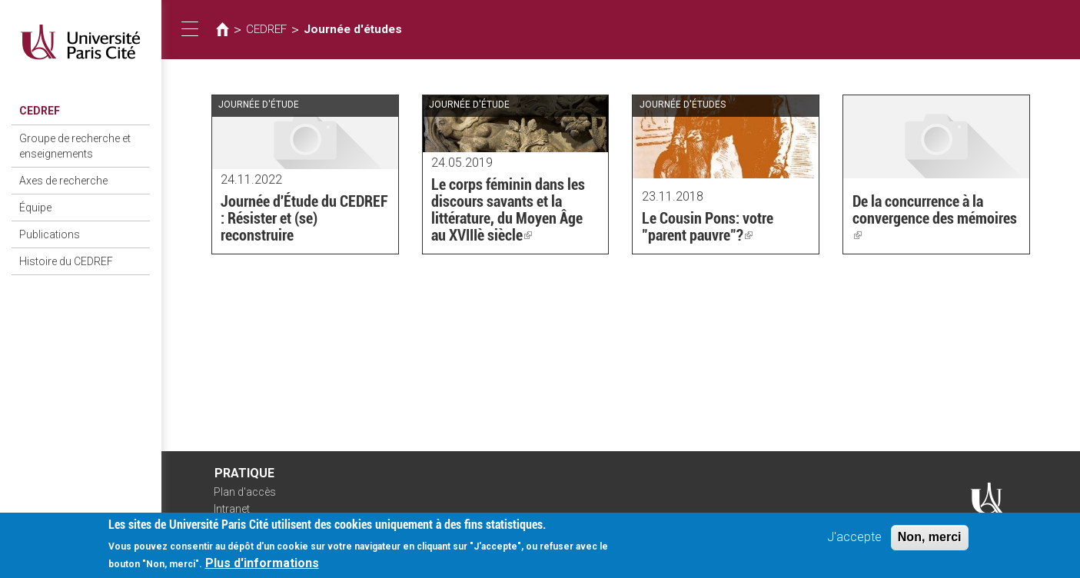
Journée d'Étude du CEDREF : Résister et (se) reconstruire (304, 218)
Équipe (35, 207)
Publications (49, 234)
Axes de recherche (63, 180)
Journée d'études (353, 29)
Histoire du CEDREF (66, 261)
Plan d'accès (245, 492)
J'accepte (854, 542)
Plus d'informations (262, 568)
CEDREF (39, 111)
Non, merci (930, 542)
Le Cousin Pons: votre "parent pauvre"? (707, 226)
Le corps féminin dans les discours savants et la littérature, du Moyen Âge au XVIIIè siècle (508, 209)
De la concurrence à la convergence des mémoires (934, 218)
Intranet (232, 509)
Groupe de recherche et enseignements (75, 146)
